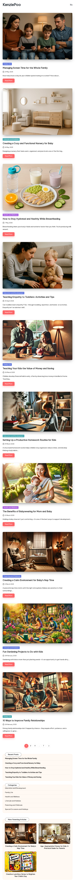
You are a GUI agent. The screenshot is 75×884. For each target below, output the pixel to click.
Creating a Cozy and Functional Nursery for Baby (28, 143)
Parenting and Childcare (12, 576)
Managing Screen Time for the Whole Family (25, 68)
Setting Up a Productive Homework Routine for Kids (29, 440)
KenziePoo (12, 5)
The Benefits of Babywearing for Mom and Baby (27, 511)
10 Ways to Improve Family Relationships (24, 720)
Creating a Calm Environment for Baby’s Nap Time (28, 580)
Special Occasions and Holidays (16, 809)
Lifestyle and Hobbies (11, 139)
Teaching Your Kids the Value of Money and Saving (28, 368)
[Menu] (71, 4)
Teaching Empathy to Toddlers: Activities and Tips (28, 297)
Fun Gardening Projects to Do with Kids (23, 651)
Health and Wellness (11, 215)
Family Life (7, 64)
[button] (49, 746)
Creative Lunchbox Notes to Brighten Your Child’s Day (20, 875)
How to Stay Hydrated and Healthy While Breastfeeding (31, 219)
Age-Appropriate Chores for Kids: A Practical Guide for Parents (54, 847)
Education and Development (13, 293)
